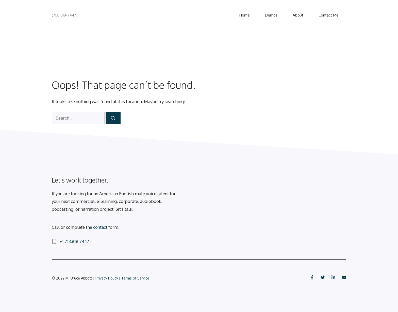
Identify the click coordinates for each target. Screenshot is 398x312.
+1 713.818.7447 (74, 241)
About (298, 15)
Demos (271, 15)
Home (244, 15)
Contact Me (329, 15)
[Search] (113, 118)
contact (100, 227)
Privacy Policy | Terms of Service (122, 278)
